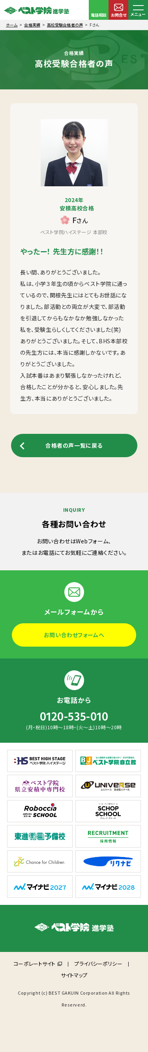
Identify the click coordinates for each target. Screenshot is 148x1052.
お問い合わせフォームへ (74, 635)
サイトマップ (74, 975)
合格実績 (32, 25)
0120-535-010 (74, 717)
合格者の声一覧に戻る (74, 445)
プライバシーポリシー (98, 963)
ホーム (11, 25)
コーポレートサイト (34, 963)
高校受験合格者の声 (65, 25)
